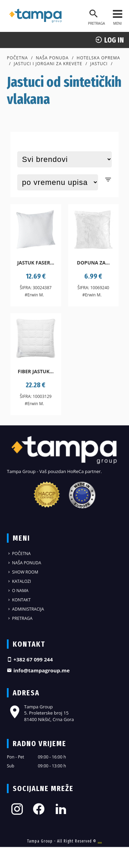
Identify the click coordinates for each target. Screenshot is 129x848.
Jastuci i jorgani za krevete (48, 64)
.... (100, 841)
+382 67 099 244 (30, 659)
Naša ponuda (52, 58)
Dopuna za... (93, 262)
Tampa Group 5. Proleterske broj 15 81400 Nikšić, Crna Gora (40, 713)
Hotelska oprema (98, 58)
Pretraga (19, 618)
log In (109, 40)
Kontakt (19, 600)
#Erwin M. (34, 295)
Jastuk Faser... (35, 262)
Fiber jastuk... (36, 371)
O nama (18, 590)
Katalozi (19, 581)
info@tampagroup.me (38, 670)
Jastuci (99, 64)
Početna (17, 58)
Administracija (25, 609)
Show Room (22, 572)
